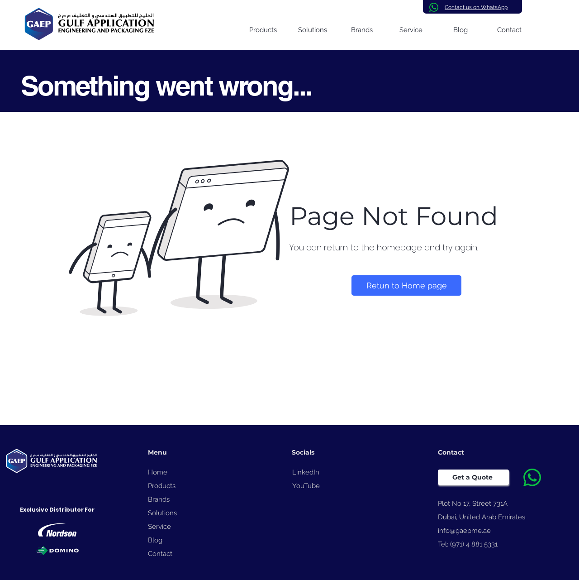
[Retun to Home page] (406, 285)
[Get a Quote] (473, 477)
